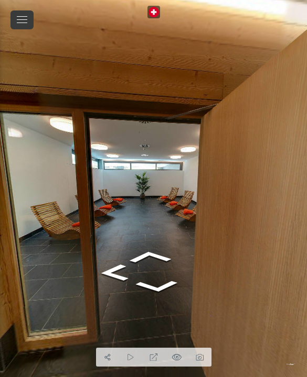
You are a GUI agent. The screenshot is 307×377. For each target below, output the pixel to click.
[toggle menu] (22, 19)
